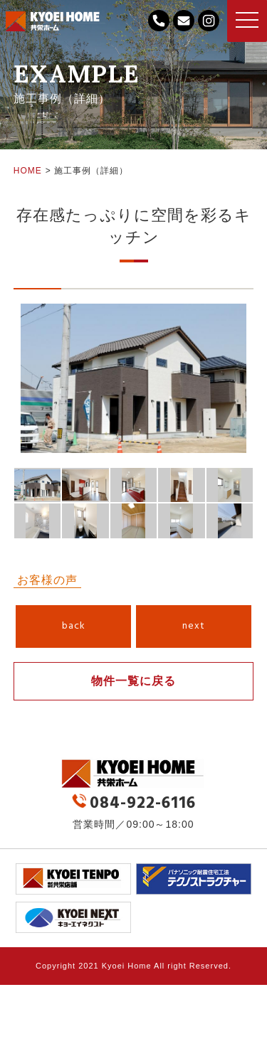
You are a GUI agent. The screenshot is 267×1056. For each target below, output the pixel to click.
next (193, 626)
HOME (28, 171)
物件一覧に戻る (133, 681)
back (73, 626)
